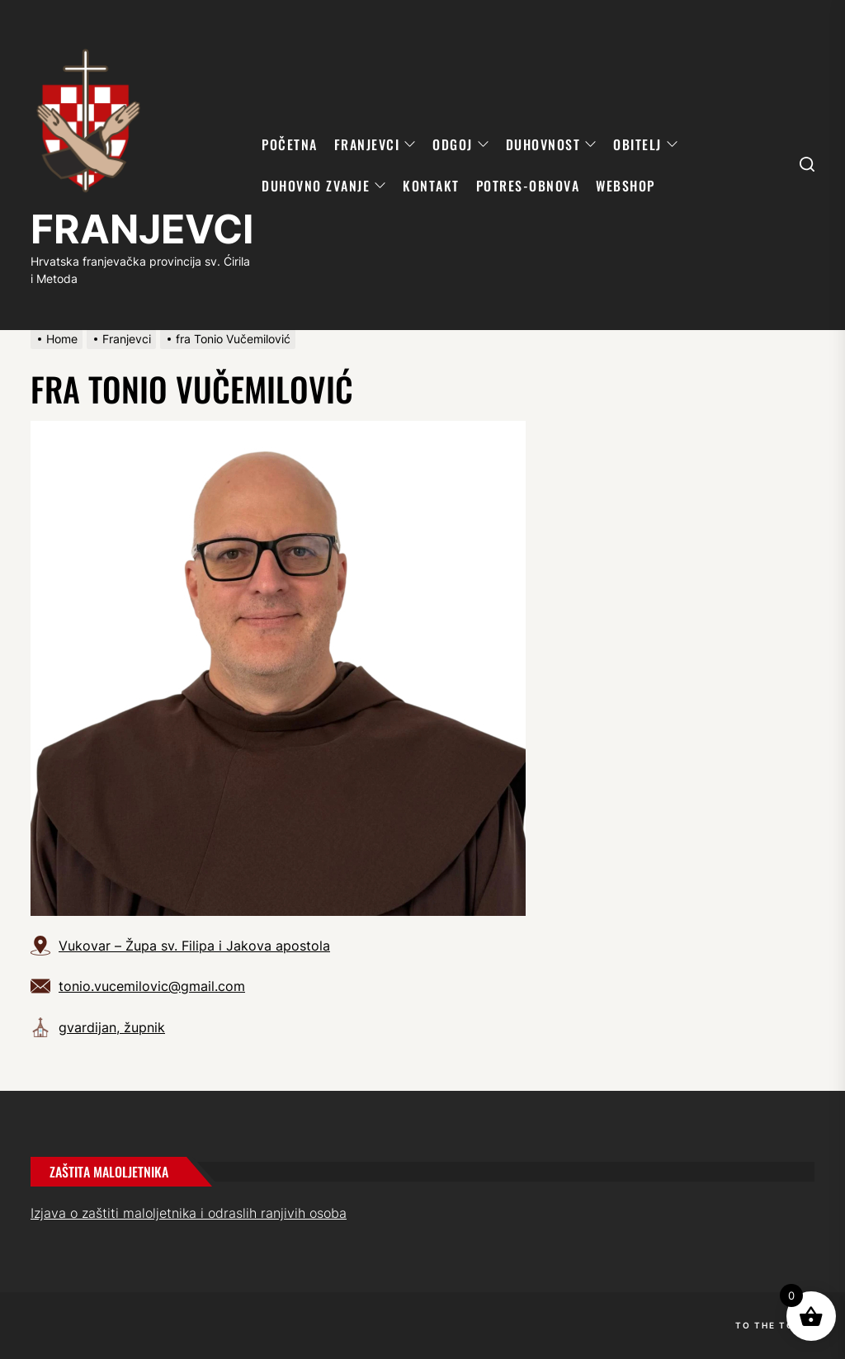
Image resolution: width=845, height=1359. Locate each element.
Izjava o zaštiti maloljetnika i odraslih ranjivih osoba (189, 1213)
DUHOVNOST (551, 144)
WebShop (625, 185)
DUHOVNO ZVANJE (324, 185)
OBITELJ (645, 144)
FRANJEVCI (142, 229)
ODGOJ (460, 144)
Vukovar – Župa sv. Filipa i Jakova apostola (194, 945)
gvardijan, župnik (112, 1027)
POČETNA (290, 144)
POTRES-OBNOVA (528, 185)
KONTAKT (431, 185)
